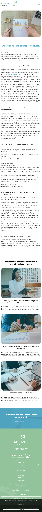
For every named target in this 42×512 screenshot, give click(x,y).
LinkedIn (26, 490)
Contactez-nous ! (21, 421)
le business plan (16, 74)
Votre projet (21, 475)
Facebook (17, 490)
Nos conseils (21, 480)
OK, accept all (21, 509)
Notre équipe (21, 477)
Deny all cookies (21, 507)
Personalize (21, 504)
